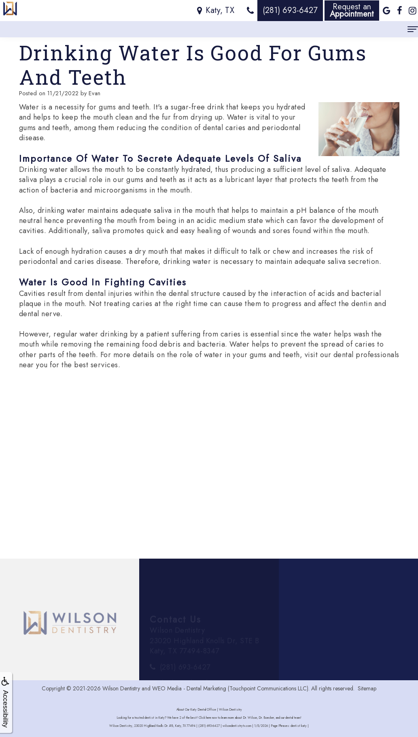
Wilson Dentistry (121, 688)
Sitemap (367, 688)
